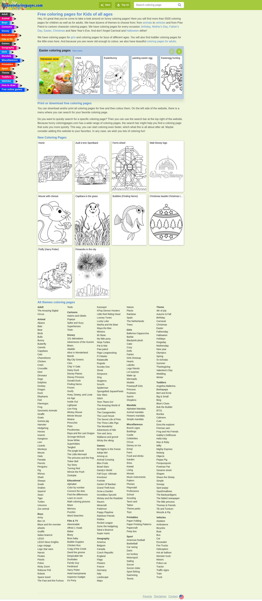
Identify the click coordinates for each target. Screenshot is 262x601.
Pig (39, 470)
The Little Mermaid (77, 454)
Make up (131, 375)
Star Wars (102, 394)
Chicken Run (74, 545)
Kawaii (130, 466)
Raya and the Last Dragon (80, 433)
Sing (99, 377)
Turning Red (73, 468)
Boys (40, 514)
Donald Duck (74, 380)
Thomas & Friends (165, 505)
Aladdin (71, 349)
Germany (102, 570)
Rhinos (41, 473)
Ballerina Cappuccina (138, 333)
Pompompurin (163, 463)
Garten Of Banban (106, 484)
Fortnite (101, 480)
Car (158, 538)
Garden (131, 459)
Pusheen (131, 393)
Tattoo (130, 505)
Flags (100, 559)
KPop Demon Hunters (108, 310)
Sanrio (130, 396)
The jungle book (75, 450)
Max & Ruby (162, 442)
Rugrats (101, 363)
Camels (41, 347)
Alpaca (41, 322)
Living (130, 470)
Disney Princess (75, 377)
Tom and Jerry (104, 433)
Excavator (161, 542)
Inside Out (72, 401)
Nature (130, 307)
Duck (40, 393)
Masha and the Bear (107, 324)
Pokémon (102, 508)
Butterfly (41, 344)
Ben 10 (41, 521)
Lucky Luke (103, 321)
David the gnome (76, 552)
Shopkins (131, 400)
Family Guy (73, 563)
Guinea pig (43, 421)
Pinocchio (72, 422)
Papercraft (132, 527)
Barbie (130, 337)
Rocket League (105, 522)
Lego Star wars (45, 549)
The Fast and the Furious (50, 580)
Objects (160, 456)
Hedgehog (42, 428)
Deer (39, 372)
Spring (159, 356)
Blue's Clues (162, 403)
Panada (41, 459)
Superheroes (74, 326)
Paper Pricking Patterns (139, 524)
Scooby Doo (103, 366)
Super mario (103, 533)
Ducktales (72, 559)
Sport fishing (133, 571)
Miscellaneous (135, 424)
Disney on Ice (134, 445)
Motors (160, 559)
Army (40, 517)
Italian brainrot (44, 535)
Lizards (41, 445)
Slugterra (101, 380)
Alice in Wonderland (77, 352)
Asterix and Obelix (76, 315)
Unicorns (42, 505)
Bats (39, 326)
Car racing (132, 547)
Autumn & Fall (163, 314)
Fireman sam (163, 428)
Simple (160, 480)
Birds (40, 333)
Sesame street (163, 470)
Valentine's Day (164, 370)
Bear (39, 329)
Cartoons (72, 312)
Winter (159, 377)
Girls (129, 329)
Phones (131, 484)
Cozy (129, 347)
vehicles (160, 22)
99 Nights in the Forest (108, 449)
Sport (130, 536)
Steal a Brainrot (105, 529)
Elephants (42, 396)
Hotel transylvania (76, 573)
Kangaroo (42, 438)
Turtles (40, 501)
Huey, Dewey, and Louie (79, 394)
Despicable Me (75, 556)
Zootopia (71, 475)
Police (40, 563)
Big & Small (162, 396)
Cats (39, 354)
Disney (71, 335)
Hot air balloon (163, 552)
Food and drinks (135, 456)
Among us (102, 456)
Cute (158, 421)
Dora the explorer (165, 424)
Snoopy (160, 484)
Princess (131, 389)
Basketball (132, 543)
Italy (99, 573)
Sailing (130, 561)
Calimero (161, 417)
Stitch (100, 398)
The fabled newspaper (168, 498)
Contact (173, 596)
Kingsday (161, 342)
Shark (40, 477)
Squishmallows (164, 491)
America (101, 542)
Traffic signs (162, 570)
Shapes (160, 473)
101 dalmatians (75, 338)
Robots (41, 573)
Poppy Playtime (105, 512)
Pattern (130, 480)
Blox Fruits (102, 463)
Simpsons (102, 373)
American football (136, 540)
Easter (47, 30)
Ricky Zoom (43, 566)
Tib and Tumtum (164, 508)
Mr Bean (101, 335)
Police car (161, 563)
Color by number (76, 487)
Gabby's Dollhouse (166, 435)
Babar (70, 531)
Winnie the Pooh (75, 472)
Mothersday (162, 345)
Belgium (101, 545)
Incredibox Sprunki (106, 494)
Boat (158, 531)
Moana (70, 419)
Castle (130, 435)
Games (101, 445)
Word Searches (75, 515)
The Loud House (105, 416)
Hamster (41, 424)
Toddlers (161, 382)
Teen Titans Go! (105, 401)
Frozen (71, 387)
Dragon (41, 389)
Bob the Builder (164, 407)
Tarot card (132, 501)
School (130, 494)
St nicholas (162, 359)
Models (130, 382)
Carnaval (161, 321)
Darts (129, 550)
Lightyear (72, 405)
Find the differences (77, 494)
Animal (41, 319)
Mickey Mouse (74, 412)
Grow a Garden (105, 491)
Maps (100, 580)
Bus (158, 535)
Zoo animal (43, 508)
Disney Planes (74, 373)
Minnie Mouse (74, 415)
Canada (101, 549)
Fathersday (162, 331)
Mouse (40, 452)
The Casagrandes (106, 412)
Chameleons (44, 358)
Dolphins (41, 382)
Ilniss (129, 463)
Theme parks (133, 508)
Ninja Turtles (103, 342)
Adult (40, 307)
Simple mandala (135, 419)
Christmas (59, 30)
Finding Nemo (74, 384)
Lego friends (133, 368)
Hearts (130, 361)
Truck (159, 577)
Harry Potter (73, 570)
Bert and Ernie (163, 393)
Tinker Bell (72, 461)
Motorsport (132, 557)
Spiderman (102, 387)
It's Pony (71, 580)
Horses (41, 431)
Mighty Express (164, 449)
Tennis (130, 578)
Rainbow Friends (105, 515)
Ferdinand (72, 566)
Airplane (160, 521)
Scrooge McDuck (76, 436)
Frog (39, 407)
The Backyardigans (166, 494)
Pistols (40, 559)
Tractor (160, 566)
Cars (69, 363)
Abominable (73, 524)
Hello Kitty (161, 438)
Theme (160, 307)
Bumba (160, 414)
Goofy (70, 391)
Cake (129, 344)
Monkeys (42, 449)
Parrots (41, 463)
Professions (133, 491)
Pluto (70, 426)
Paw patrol (102, 349)
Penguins (42, 466)
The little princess (165, 501)
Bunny (40, 340)
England (101, 556)
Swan (40, 494)
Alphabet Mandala (136, 408)
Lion (39, 442)
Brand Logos (133, 428)
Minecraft (102, 505)
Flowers (101, 563)
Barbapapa (162, 389)
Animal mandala (135, 412)
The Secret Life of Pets (109, 419)
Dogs (40, 379)
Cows (40, 365)
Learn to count (74, 498)
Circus (130, 442)
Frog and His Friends (167, 431)
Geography (103, 538)
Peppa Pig (161, 459)
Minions (101, 331)
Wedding (161, 373)
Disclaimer (160, 596)
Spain (130, 317)
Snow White (73, 440)
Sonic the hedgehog (107, 526)
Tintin (70, 329)
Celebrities (132, 438)
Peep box (132, 531)
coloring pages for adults (161, 41)
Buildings (131, 431)
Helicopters (162, 549)
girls (73, 37)
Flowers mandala (136, 415)
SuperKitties (73, 443)
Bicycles (160, 528)
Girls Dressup (134, 358)
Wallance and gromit (107, 437)
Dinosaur (42, 375)
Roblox (100, 519)
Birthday (160, 317)
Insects (41, 435)
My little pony (104, 338)
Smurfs (100, 384)
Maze (70, 505)
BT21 (159, 410)
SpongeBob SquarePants (110, 391)
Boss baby (72, 538)
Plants (130, 310)
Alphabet (71, 484)
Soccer (130, 564)
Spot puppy (162, 487)
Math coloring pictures (78, 501)
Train (159, 573)
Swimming (132, 575)
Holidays (160, 338)
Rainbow (131, 314)
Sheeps (41, 480)
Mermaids (132, 379)
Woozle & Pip (163, 512)
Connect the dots (76, 491)
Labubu (131, 365)
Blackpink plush (135, 340)
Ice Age (71, 398)
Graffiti (40, 531)
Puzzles (71, 512)
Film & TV (72, 520)
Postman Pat (163, 466)
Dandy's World (104, 470)
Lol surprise (133, 372)
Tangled (71, 447)
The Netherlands (135, 321)
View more (77, 51)
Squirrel (41, 491)
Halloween (132, 30)
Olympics (161, 352)
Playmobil (132, 487)
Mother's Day (160, 26)
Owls (40, 456)
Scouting (131, 498)
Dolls (129, 351)
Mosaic (130, 473)
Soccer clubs (133, 568)
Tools (70, 307)
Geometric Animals (47, 410)
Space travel (43, 577)
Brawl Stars (103, 466)
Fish (39, 400)
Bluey (70, 534)
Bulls (39, 337)
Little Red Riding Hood (108, 314)
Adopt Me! (102, 452)
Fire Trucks (162, 545)
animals (147, 22)
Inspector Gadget (76, 577)
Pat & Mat (102, 345)
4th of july (161, 310)
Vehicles (161, 517)
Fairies (130, 354)
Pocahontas (73, 429)
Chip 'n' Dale (73, 366)
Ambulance (162, 524)
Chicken (41, 361)
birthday (146, 26)
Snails (40, 484)
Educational (73, 480)
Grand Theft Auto (106, 487)
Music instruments (136, 477)
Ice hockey (132, 554)
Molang (160, 452)
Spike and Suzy (75, 322)
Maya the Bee (104, 328)
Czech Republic (105, 552)
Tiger (40, 498)
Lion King (72, 408)
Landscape (102, 577)
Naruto (40, 552)
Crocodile (42, 368)
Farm (129, 452)
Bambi (70, 356)
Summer (160, 363)
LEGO (40, 538)
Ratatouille (102, 359)
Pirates (41, 556)
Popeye (71, 319)
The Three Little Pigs (107, 423)
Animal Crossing (105, 459)
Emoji (130, 449)
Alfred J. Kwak (74, 527)
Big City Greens (75, 359)
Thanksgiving (163, 366)
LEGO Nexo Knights (47, 542)
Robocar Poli (44, 570)
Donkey (41, 386)
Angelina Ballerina (165, 386)
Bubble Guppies (75, 542)
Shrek (100, 370)
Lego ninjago (44, 545)
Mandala (131, 405)
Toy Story (72, 464)
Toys (129, 512)
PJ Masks (102, 356)
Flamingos (42, 403)
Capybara (42, 351)
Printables (132, 517)
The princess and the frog (80, 457)
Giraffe (40, 414)
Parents (147, 596)
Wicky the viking (105, 440)
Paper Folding (134, 520)
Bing (158, 400)
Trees (130, 324)
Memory (71, 508)
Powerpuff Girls (135, 386)
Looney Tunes (104, 317)
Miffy (158, 445)
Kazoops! (102, 307)
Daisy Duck (73, 370)
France (100, 566)
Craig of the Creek (76, 549)
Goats (40, 417)
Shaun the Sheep (165, 477)
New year (161, 349)
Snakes (41, 487)
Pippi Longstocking (107, 352)
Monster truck (163, 556)
